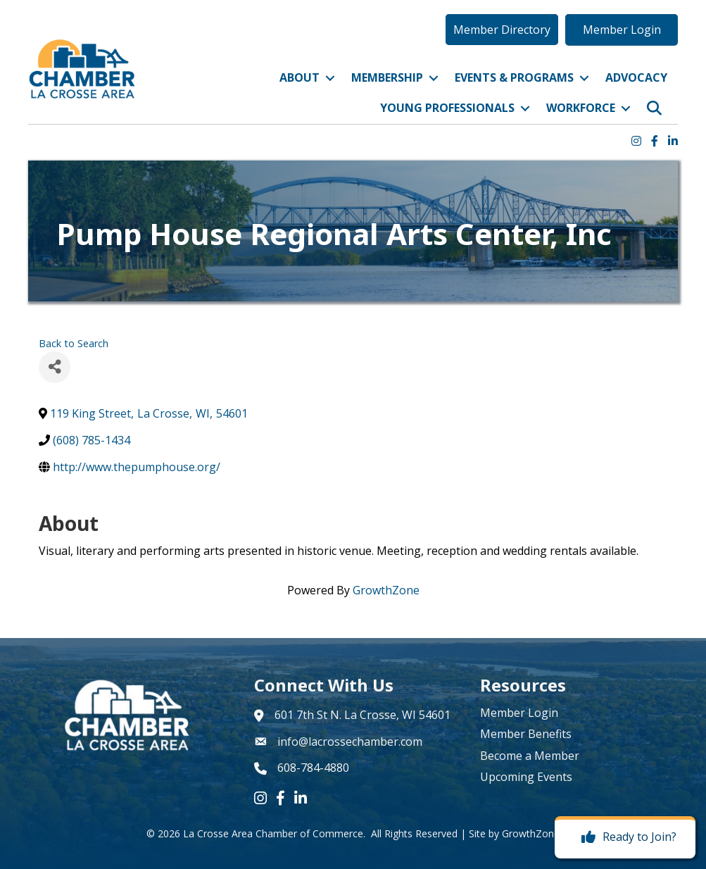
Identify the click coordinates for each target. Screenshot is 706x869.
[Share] (54, 367)
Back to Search (73, 343)
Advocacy (636, 77)
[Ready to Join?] (625, 837)
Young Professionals (447, 108)
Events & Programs (514, 77)
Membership (387, 77)
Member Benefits (526, 734)
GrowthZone (386, 590)
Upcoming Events (526, 776)
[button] (502, 29)
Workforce (580, 108)
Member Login (519, 712)
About (299, 77)
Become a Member (529, 755)
